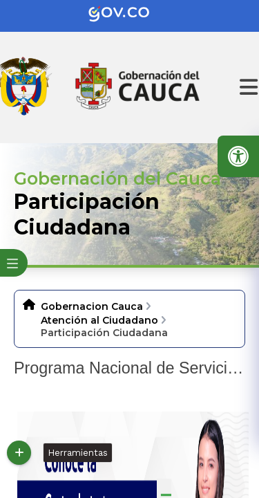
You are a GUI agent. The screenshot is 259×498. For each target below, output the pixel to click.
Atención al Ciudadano (99, 320)
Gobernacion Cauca (92, 306)
